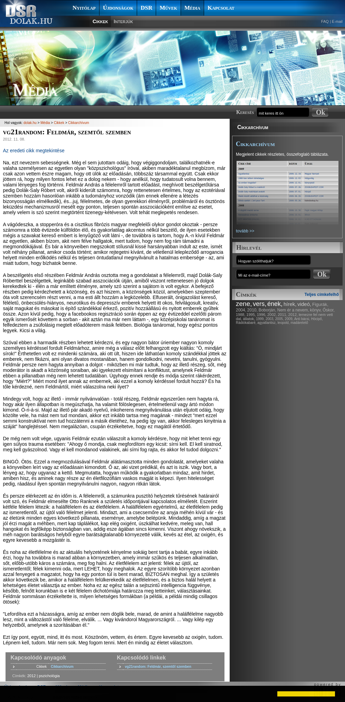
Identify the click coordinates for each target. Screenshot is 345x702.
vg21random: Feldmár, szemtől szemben (158, 667)
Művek (168, 7)
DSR (146, 7)
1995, (251, 314)
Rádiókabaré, (246, 323)
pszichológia (49, 676)
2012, (293, 314)
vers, (259, 303)
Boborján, (267, 310)
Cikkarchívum (252, 127)
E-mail (337, 21)
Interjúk (123, 21)
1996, (262, 314)
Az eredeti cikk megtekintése (34, 150)
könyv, (316, 310)
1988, (241, 314)
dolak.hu (30, 123)
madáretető (299, 323)
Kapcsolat (221, 7)
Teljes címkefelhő (322, 294)
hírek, (290, 304)
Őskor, (329, 310)
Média (192, 7)
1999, (260, 319)
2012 (31, 676)
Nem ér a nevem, (293, 310)
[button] (11, 694)
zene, (244, 303)
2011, (282, 314)
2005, (279, 319)
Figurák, (320, 304)
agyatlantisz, (267, 323)
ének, (274, 303)
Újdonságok (118, 7)
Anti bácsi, (302, 319)
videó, (304, 304)
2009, (289, 319)
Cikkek (100, 21)
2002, (272, 314)
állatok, (249, 319)
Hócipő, (317, 319)
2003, (270, 319)
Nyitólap (84, 7)
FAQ (325, 21)
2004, (241, 310)
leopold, (284, 323)
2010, (252, 310)
